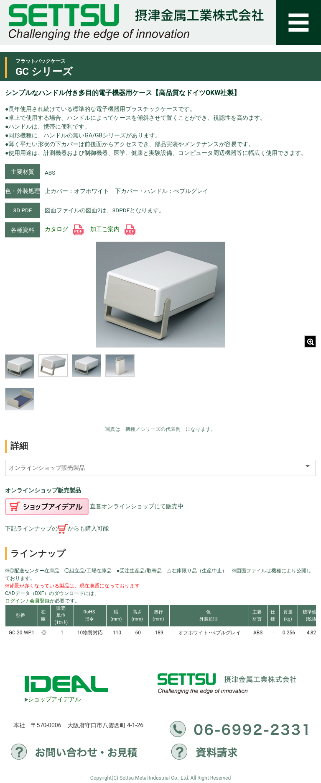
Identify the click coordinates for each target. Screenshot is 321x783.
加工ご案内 (112, 229)
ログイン (15, 601)
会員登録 (40, 601)
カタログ (64, 229)
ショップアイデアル (53, 699)
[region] (70, 387)
